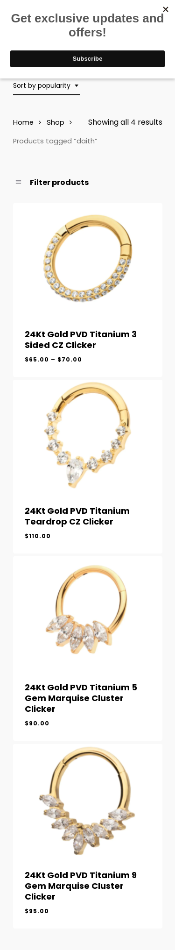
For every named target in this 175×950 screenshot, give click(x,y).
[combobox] (46, 86)
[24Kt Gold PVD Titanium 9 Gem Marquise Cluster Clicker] (87, 800)
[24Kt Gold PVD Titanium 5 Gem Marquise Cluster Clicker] (87, 612)
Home (23, 122)
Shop (55, 122)
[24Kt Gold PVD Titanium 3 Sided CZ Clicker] (87, 259)
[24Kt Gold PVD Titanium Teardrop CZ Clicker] (87, 436)
